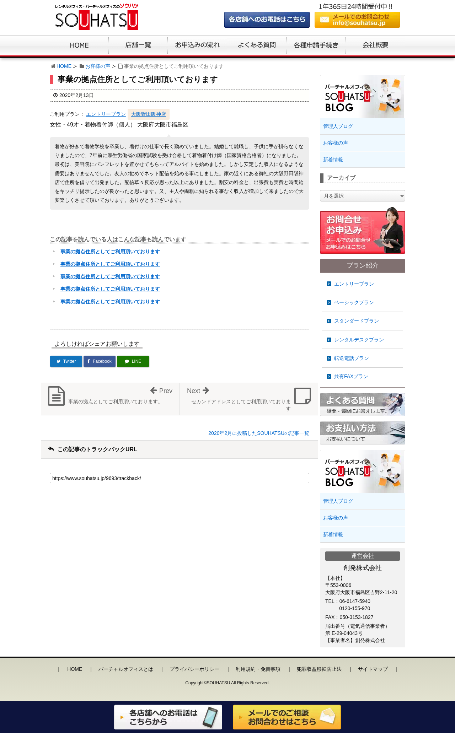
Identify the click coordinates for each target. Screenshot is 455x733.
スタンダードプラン (356, 321)
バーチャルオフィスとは (125, 669)
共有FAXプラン (351, 376)
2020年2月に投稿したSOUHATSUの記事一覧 (258, 433)
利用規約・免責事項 (258, 669)
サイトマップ (373, 669)
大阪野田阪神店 (148, 114)
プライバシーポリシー (194, 669)
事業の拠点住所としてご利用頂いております (110, 251)
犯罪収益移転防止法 (319, 669)
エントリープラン (106, 114)
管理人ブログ (338, 126)
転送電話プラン (351, 358)
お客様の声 (97, 66)
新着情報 (333, 159)
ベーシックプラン (354, 302)
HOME (64, 66)
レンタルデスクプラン (359, 340)
